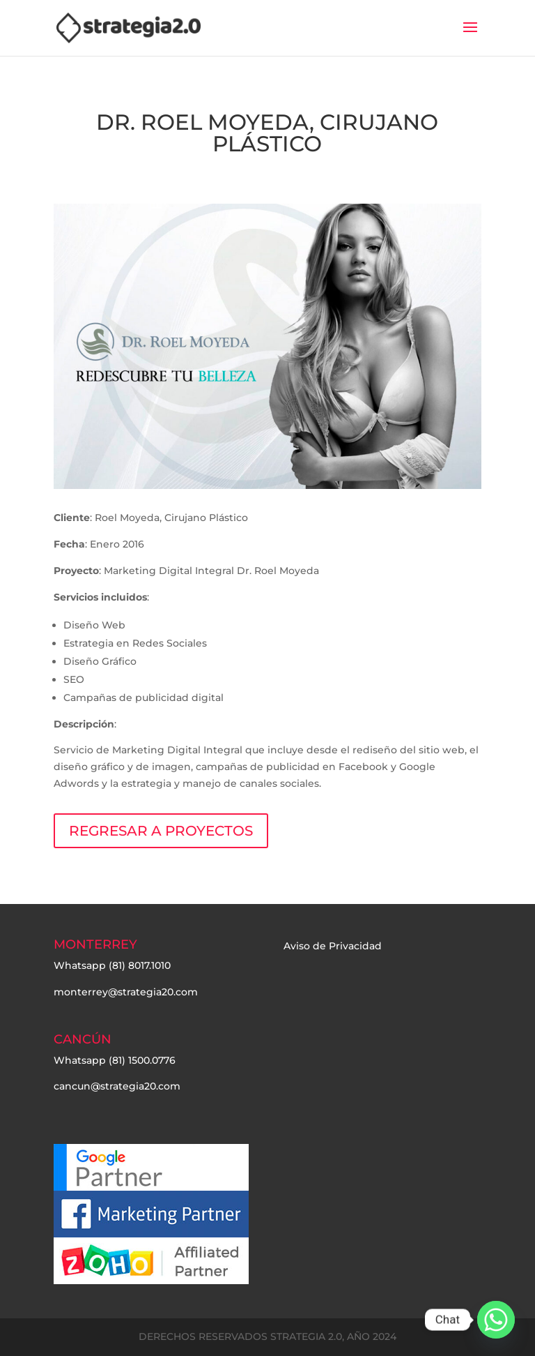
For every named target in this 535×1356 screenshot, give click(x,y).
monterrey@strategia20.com (126, 992)
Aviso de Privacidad (333, 946)
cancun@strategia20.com (117, 1086)
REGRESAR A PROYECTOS (161, 830)
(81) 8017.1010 (140, 965)
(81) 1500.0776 (142, 1060)
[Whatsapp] (496, 1320)
